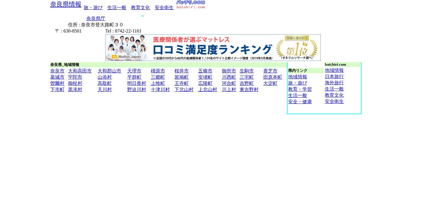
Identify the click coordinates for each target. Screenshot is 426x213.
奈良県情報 (65, 4)
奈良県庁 (95, 18)
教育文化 (140, 7)
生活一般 (116, 7)
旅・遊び (93, 7)
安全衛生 (164, 7)
